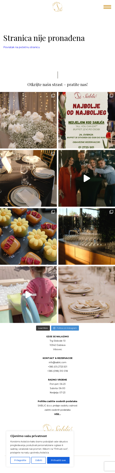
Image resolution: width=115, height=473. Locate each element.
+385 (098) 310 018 (57, 371)
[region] (40, 449)
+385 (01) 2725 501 (57, 366)
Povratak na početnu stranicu (21, 47)
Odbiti (38, 460)
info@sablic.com (57, 362)
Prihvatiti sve (58, 460)
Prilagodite (20, 460)
